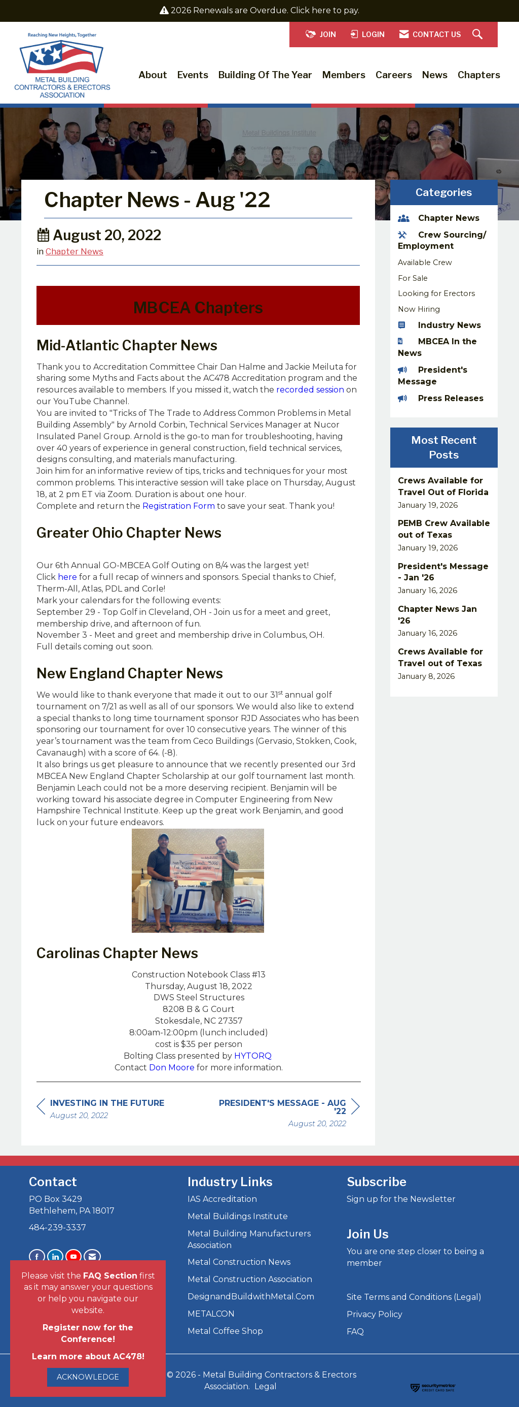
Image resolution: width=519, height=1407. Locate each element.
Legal (265, 1386)
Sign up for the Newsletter (401, 1199)
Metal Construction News (239, 1262)
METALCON (211, 1314)
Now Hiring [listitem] (419, 309)
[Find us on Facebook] (37, 1256)
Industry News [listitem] (439, 325)
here (68, 577)
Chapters (479, 75)
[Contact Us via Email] (92, 1256)
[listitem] (444, 492)
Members (343, 75)
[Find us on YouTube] (73, 1256)
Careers (394, 75)
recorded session (310, 390)
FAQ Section (110, 1276)
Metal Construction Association (250, 1279)
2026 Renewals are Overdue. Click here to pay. (265, 10)
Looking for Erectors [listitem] (436, 293)
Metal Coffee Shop (225, 1331)
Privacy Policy (374, 1314)
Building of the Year (265, 75)
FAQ (355, 1331)
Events (192, 75)
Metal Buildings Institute (238, 1216)
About (152, 75)
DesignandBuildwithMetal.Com (251, 1296)
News (435, 75)
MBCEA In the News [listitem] (437, 347)
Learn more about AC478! (88, 1356)
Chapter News (74, 251)
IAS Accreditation (222, 1199)
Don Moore (172, 1067)
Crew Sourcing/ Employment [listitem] (442, 240)
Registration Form (178, 506)
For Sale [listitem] (413, 278)
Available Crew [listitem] (425, 262)
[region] (284, 1115)
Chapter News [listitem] (438, 218)
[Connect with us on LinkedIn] (55, 1256)
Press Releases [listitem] (441, 398)
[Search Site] (478, 34)
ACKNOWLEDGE (88, 1377)
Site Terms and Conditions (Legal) (414, 1297)
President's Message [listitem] (432, 375)
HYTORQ (253, 1056)
